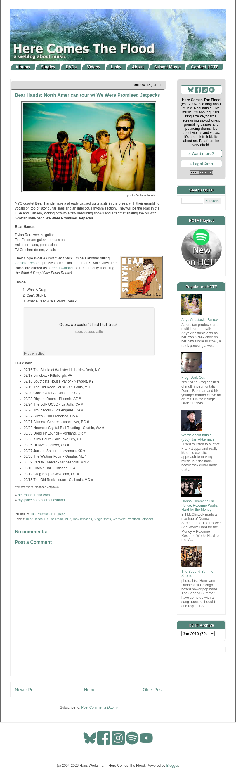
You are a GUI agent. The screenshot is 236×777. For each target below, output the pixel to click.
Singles (48, 67)
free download (62, 268)
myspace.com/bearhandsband (41, 500)
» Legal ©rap (201, 164)
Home (89, 689)
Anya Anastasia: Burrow (199, 320)
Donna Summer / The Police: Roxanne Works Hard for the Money (199, 505)
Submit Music (167, 67)
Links (116, 67)
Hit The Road (53, 519)
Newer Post (26, 689)
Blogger (172, 766)
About (138, 67)
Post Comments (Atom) (99, 707)
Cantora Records (28, 263)
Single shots (102, 519)
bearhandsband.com (34, 495)
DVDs (71, 67)
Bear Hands (34, 519)
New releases (82, 519)
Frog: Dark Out (192, 377)
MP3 (68, 519)
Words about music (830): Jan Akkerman (197, 437)
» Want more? (201, 153)
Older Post (153, 689)
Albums (22, 67)
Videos (93, 67)
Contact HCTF (204, 67)
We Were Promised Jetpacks (133, 519)
